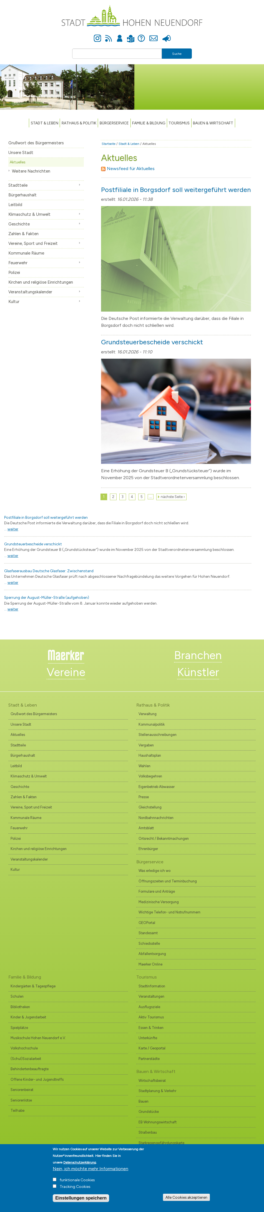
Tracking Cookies (75, 1190)
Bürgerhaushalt (22, 194)
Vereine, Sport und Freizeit (33, 243)
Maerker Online (150, 964)
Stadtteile (17, 185)
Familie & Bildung (148, 123)
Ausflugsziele (149, 1007)
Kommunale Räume (26, 253)
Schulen (17, 996)
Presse (167, 35)
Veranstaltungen (151, 996)
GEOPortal (147, 923)
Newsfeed (108, 35)
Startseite (108, 144)
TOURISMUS (179, 123)
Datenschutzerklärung (79, 1166)
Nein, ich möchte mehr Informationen (90, 1172)
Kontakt (153, 35)
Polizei (14, 272)
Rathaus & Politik (79, 123)
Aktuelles (17, 162)
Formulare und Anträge (157, 891)
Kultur (13, 301)
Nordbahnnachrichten (156, 818)
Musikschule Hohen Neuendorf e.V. (38, 1038)
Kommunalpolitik (152, 724)
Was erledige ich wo (154, 871)
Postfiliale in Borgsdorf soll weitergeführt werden (176, 190)
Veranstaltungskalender (30, 291)
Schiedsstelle (149, 943)
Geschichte (19, 224)
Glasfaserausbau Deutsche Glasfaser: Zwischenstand (49, 571)
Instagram (97, 35)
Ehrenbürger (148, 849)
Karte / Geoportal (152, 1048)
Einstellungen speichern (81, 1202)
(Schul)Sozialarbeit (26, 1059)
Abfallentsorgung (152, 954)
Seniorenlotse (21, 1100)
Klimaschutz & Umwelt (29, 214)
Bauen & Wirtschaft (213, 123)
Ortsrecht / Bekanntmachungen (164, 838)
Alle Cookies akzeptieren (186, 1201)
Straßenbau (148, 1132)
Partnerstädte (149, 1059)
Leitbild (15, 204)
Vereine (66, 672)
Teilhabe (17, 1110)
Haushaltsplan (150, 755)
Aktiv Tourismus (151, 1017)
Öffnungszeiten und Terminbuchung (168, 881)
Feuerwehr (17, 262)
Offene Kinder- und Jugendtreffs (37, 1079)
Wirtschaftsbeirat (152, 1081)
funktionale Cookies (77, 1184)
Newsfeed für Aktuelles (128, 168)
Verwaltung (148, 714)
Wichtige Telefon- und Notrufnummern (169, 912)
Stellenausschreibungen (158, 735)
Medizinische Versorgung (159, 902)
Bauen (144, 1101)
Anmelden (119, 35)
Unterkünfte (148, 1038)
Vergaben (146, 745)
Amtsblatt (146, 828)
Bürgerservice (114, 123)
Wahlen (144, 766)
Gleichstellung (150, 807)
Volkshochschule (24, 1048)
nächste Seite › (173, 497)
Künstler (198, 672)
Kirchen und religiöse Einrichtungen (40, 282)
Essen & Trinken (151, 1028)
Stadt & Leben (44, 123)
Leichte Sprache (131, 35)
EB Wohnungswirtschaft (158, 1122)
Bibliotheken (20, 1007)
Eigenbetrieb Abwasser (157, 787)
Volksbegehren (150, 776)
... (11, 529)
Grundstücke (149, 1112)
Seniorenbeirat (22, 1090)
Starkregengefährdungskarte (161, 1143)
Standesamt (148, 933)
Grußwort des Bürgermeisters (36, 142)
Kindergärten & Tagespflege (33, 986)
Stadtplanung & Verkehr (157, 1091)
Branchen (198, 655)
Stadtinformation (152, 986)
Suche (177, 54)
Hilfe (141, 35)
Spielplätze (19, 1028)
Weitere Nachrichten (31, 171)
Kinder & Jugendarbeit (28, 1017)
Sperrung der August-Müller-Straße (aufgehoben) (46, 597)
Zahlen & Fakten (23, 233)
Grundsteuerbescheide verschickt (152, 342)
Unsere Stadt (20, 152)
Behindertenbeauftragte (30, 1069)
